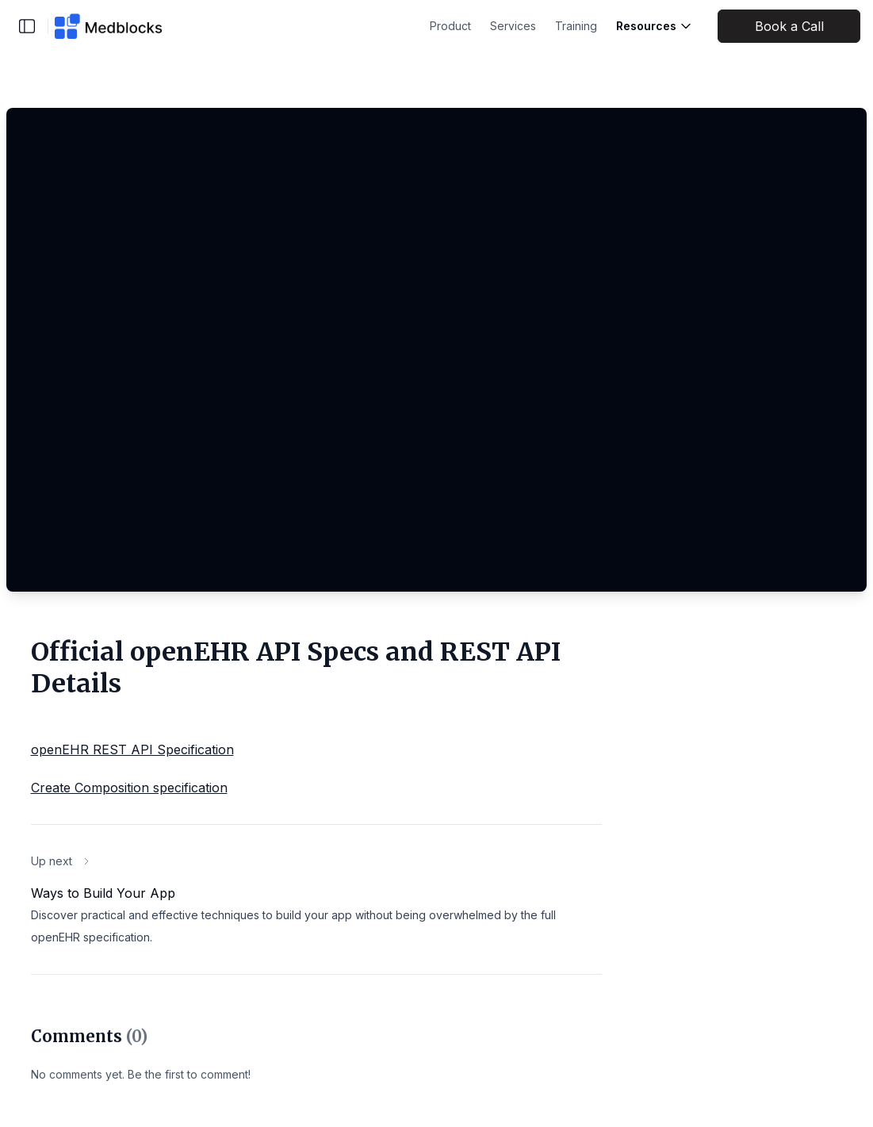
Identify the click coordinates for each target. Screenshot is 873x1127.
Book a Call (789, 26)
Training (576, 26)
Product (450, 26)
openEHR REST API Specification (132, 749)
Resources (654, 26)
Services (513, 26)
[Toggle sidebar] (27, 26)
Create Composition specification (129, 787)
